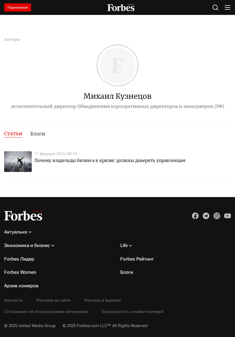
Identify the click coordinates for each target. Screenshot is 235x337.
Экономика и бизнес (27, 245)
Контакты (13, 300)
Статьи (13, 134)
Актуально (15, 232)
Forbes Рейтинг (137, 259)
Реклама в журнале (102, 300)
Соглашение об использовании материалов (46, 311)
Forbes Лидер (19, 259)
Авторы (12, 39)
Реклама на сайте (53, 300)
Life (124, 245)
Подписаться (17, 7)
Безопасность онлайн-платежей (132, 311)
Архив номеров (21, 285)
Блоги (37, 134)
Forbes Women (20, 272)
